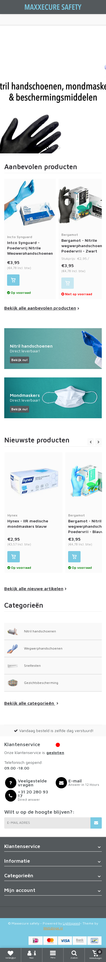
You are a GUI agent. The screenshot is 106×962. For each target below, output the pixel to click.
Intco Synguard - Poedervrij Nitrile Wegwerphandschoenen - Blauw (30, 247)
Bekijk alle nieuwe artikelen (35, 588)
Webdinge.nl (53, 928)
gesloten (55, 752)
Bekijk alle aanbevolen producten (41, 307)
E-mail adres (18, 822)
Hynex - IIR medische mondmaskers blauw (33, 521)
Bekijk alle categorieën (31, 703)
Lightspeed (71, 923)
